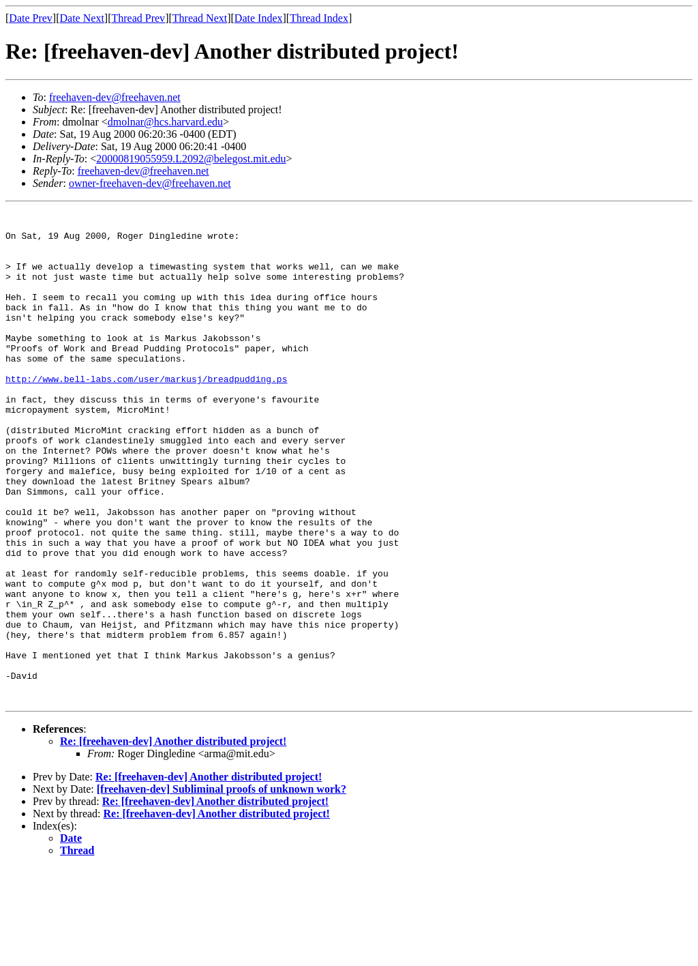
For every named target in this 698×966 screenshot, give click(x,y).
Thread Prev (138, 18)
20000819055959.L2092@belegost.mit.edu (191, 158)
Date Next (82, 18)
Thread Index (319, 18)
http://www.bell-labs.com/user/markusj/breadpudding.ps (146, 413)
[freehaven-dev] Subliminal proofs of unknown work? (221, 887)
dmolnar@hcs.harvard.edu (165, 122)
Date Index (258, 18)
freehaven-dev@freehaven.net (115, 97)
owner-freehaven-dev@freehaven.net (150, 183)
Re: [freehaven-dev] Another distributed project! (173, 839)
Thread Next (199, 18)
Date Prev (30, 18)
